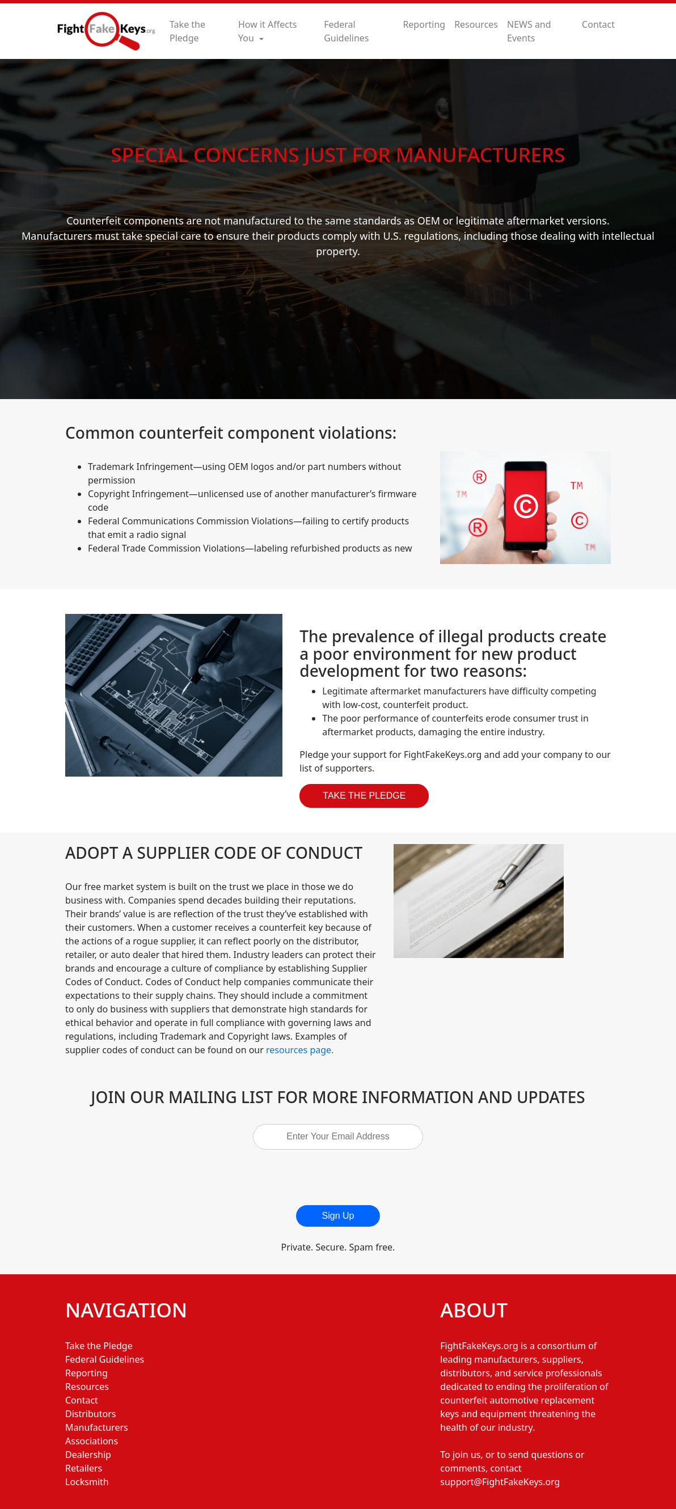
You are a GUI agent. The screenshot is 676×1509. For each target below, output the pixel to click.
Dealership (88, 1454)
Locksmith (87, 1482)
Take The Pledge (364, 795)
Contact (598, 24)
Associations (91, 1441)
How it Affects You (267, 31)
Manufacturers (96, 1427)
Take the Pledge (187, 31)
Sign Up (338, 1215)
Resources (476, 24)
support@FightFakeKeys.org (500, 1482)
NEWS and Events (529, 31)
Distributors (90, 1414)
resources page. (299, 1050)
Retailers (83, 1468)
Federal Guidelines (346, 31)
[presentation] (343, 1177)
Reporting (424, 24)
